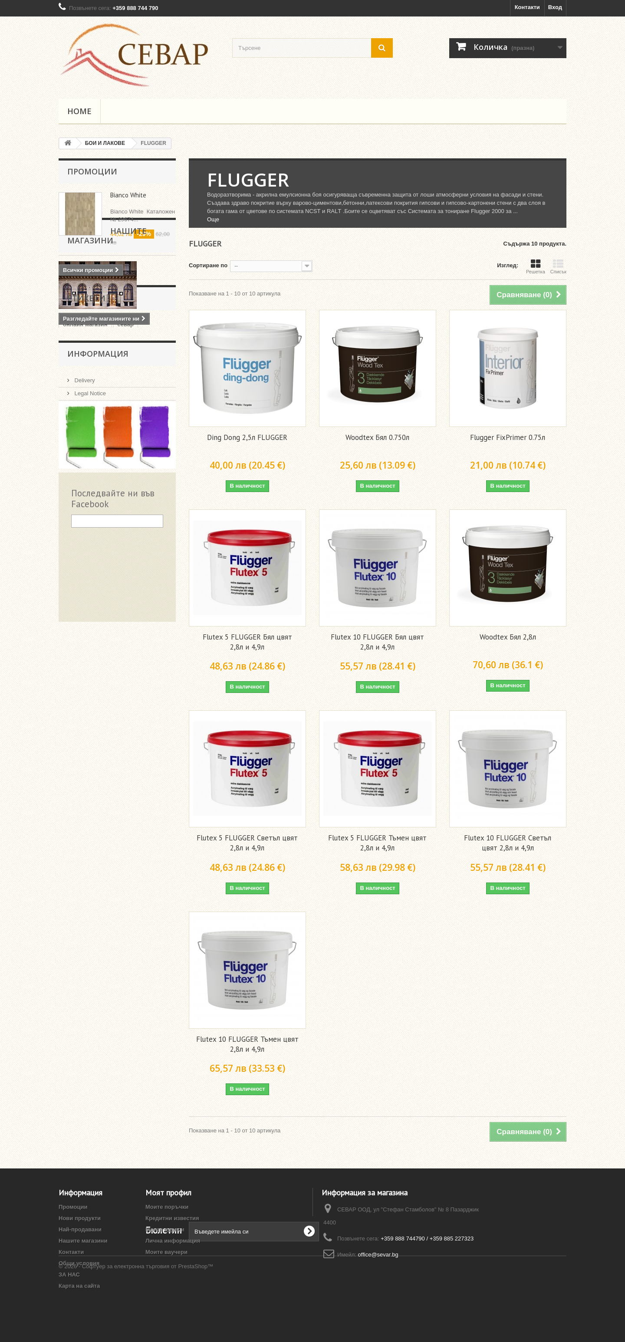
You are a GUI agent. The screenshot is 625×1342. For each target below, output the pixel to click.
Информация (97, 511)
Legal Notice (89, 547)
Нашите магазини (109, 302)
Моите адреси (164, 1229)
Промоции (92, 171)
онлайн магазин (85, 438)
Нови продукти (80, 1218)
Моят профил (168, 1193)
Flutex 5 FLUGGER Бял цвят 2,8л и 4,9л (247, 642)
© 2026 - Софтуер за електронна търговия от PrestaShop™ (136, 1318)
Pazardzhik (107, 464)
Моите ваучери (166, 1252)
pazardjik (142, 451)
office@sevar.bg (378, 1254)
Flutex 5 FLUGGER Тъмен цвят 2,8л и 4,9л (377, 843)
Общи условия (93, 560)
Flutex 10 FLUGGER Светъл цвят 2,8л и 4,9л (507, 843)
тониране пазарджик (91, 451)
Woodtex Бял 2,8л (508, 637)
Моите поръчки (166, 1207)
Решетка (535, 266)
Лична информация (172, 1240)
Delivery (84, 534)
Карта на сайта (79, 1286)
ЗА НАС (84, 573)
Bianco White (128, 195)
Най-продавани (80, 1229)
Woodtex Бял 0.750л (377, 437)
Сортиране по (208, 265)
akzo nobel (150, 477)
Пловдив (144, 464)
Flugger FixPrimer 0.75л (507, 437)
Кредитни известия (172, 1218)
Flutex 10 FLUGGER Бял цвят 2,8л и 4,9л (377, 642)
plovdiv (73, 464)
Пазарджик (78, 477)
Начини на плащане (100, 586)
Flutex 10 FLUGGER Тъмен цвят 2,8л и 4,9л (247, 1044)
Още (213, 219)
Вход (555, 7)
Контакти (527, 7)
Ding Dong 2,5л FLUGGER (247, 437)
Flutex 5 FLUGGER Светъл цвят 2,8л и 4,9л (247, 843)
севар (126, 438)
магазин (114, 477)
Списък (558, 266)
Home (79, 111)
